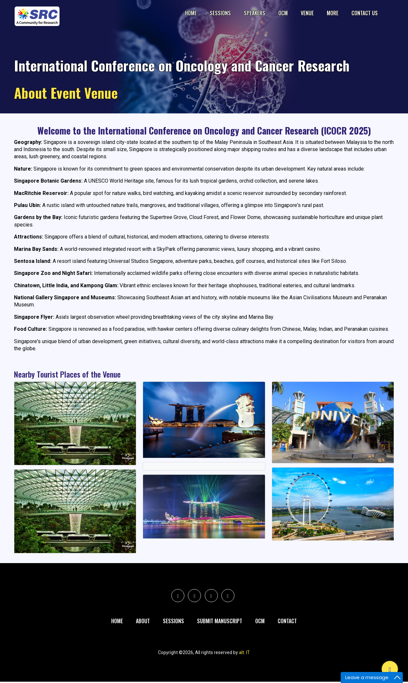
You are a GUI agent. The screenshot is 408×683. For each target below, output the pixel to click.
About (143, 621)
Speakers (254, 13)
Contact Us (364, 13)
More (332, 13)
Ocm (260, 621)
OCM (283, 13)
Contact (287, 621)
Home (191, 13)
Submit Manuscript (219, 621)
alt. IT (244, 653)
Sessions (220, 13)
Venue (307, 13)
